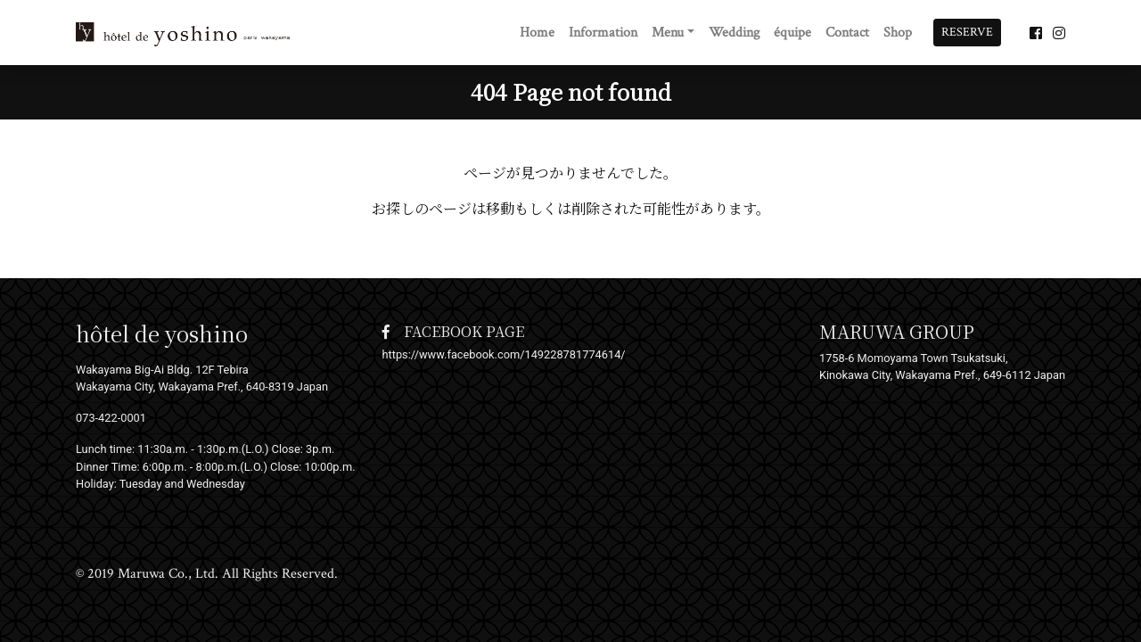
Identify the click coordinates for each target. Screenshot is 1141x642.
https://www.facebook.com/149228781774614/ (504, 354)
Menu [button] (668, 32)
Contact (847, 32)
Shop (897, 32)
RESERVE (967, 32)
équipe (792, 32)
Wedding (734, 32)
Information (603, 32)
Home (537, 32)
